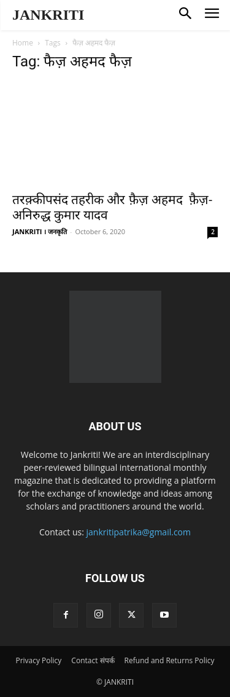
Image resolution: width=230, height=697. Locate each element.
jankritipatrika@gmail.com (138, 532)
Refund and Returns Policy (170, 660)
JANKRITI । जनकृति (39, 231)
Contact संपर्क (92, 660)
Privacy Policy (38, 660)
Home (22, 42)
